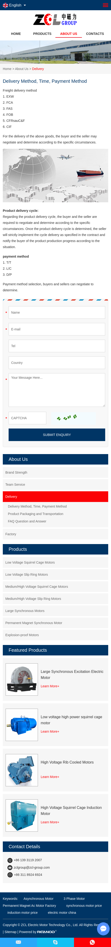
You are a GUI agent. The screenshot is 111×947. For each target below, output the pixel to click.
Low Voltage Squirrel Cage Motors (30, 562)
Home (16, 34)
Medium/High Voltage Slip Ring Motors (33, 599)
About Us (68, 34)
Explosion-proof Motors (22, 635)
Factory (10, 534)
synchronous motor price (83, 905)
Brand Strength (16, 472)
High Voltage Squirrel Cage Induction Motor (71, 811)
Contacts (95, 34)
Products (42, 34)
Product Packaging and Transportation (35, 514)
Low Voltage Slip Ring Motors (26, 574)
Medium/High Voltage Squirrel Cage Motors (36, 586)
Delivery (38, 69)
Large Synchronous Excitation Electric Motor (72, 675)
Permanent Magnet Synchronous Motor (33, 623)
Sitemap (10, 932)
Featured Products (28, 650)
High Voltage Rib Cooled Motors (67, 762)
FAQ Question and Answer (27, 521)
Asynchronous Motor (38, 898)
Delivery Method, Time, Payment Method (37, 506)
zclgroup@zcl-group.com (32, 867)
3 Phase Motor (74, 898)
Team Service (15, 484)
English (12, 5)
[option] (55, 52)
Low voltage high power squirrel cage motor (71, 720)
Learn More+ (50, 686)
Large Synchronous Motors (24, 611)
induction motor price (22, 912)
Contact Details (24, 846)
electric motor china (61, 912)
